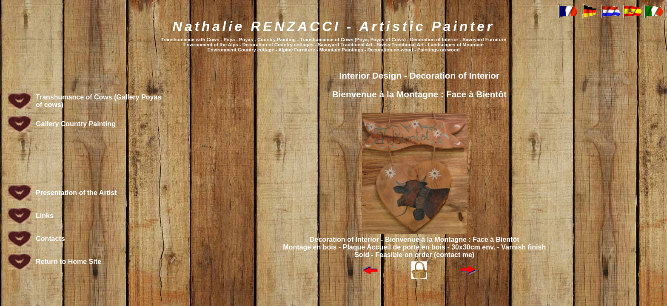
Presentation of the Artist (76, 192)
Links (45, 215)
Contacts (50, 238)
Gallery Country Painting (76, 124)
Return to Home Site (68, 261)
